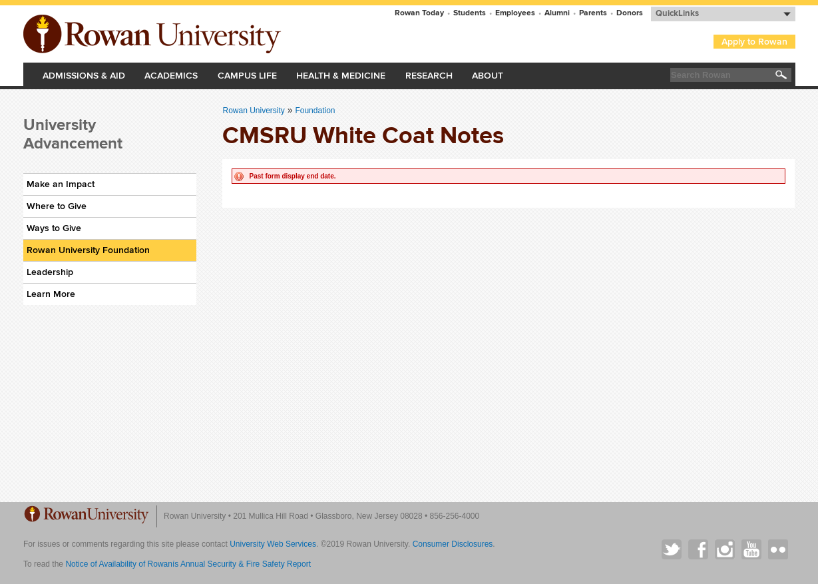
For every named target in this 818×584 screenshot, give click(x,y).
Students (469, 13)
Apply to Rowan (754, 41)
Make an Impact (61, 184)
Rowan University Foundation (88, 250)
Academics (171, 75)
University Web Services (273, 544)
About (487, 75)
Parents (593, 13)
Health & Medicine (340, 75)
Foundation (315, 110)
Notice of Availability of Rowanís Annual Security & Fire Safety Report (188, 564)
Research (429, 75)
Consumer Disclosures (453, 544)
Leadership (50, 272)
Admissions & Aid (84, 75)
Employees (515, 13)
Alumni (557, 13)
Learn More (51, 294)
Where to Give (57, 206)
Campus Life (247, 75)
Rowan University (154, 34)
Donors (629, 13)
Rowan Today (419, 13)
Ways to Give (54, 228)
